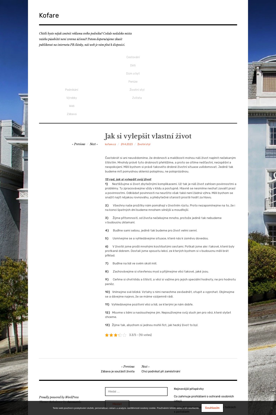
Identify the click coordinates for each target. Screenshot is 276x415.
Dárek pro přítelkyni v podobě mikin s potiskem (199, 398)
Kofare (52, 15)
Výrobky (137, 62)
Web (137, 68)
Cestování (71, 56)
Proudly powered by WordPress (59, 358)
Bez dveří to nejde (186, 389)
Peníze (71, 73)
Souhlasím (212, 408)
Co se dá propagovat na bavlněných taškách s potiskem (205, 370)
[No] (271, 408)
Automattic (74, 363)
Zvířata (202, 62)
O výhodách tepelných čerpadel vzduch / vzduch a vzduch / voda (202, 381)
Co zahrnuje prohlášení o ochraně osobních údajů (204, 359)
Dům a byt (72, 68)
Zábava (137, 73)
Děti (71, 62)
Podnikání (136, 56)
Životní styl (202, 56)
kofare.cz (110, 105)
